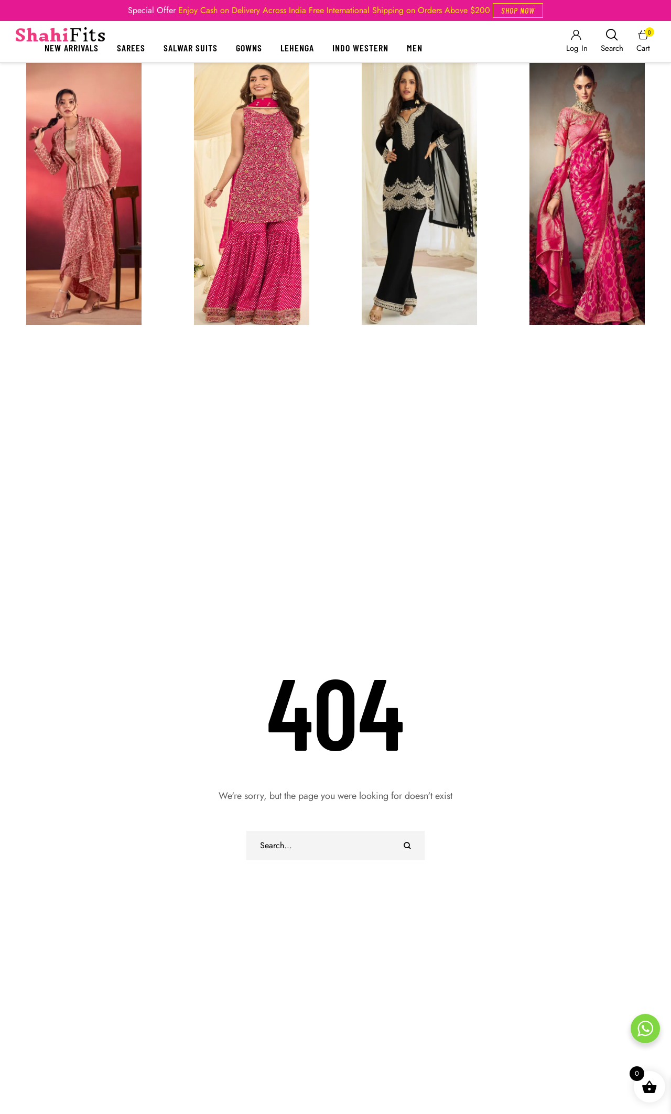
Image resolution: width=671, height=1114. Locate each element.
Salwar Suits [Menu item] (190, 47)
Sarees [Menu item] (131, 47)
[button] (518, 10)
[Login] (576, 42)
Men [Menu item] (414, 47)
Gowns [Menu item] (249, 47)
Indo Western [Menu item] (360, 47)
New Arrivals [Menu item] (71, 47)
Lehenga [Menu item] (297, 47)
